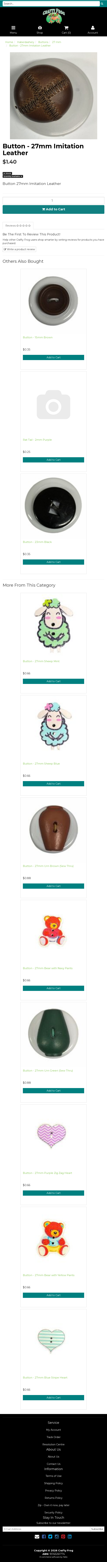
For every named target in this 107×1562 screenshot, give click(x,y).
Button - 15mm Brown (38, 337)
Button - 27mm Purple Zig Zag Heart (47, 1173)
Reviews (18, 225)
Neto (65, 1557)
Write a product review (19, 249)
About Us (53, 1456)
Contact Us (53, 1464)
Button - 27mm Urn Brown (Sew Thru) (48, 866)
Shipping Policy (53, 1483)
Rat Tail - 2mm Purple (37, 439)
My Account (53, 1429)
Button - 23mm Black (37, 542)
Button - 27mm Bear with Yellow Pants (48, 1275)
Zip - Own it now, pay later (53, 1505)
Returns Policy (53, 1497)
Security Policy (53, 1512)
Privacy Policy (53, 1490)
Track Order (54, 1437)
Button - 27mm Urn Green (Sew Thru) (48, 1070)
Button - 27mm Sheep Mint (41, 661)
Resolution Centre (53, 1444)
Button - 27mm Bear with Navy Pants (47, 968)
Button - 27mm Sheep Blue (41, 763)
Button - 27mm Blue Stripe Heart (45, 1377)
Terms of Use (54, 1476)
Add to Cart (53, 209)
